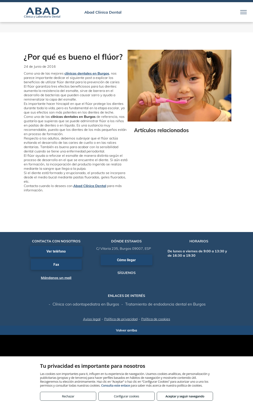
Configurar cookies (126, 396)
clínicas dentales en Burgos (86, 73)
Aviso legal (92, 319)
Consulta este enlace (115, 385)
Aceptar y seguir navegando (184, 396)
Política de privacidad (121, 319)
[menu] (243, 12)
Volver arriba (126, 330)
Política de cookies (155, 319)
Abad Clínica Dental (89, 186)
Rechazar (68, 396)
